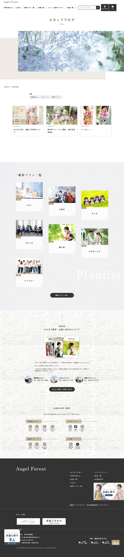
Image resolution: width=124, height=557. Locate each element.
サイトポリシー (81, 505)
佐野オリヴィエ (56, 97)
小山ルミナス (45, 97)
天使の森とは (8, 8)
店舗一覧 (41, 8)
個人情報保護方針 (93, 505)
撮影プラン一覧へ (62, 295)
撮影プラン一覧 (29, 8)
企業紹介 (72, 505)
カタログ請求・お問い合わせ (62, 389)
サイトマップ (103, 505)
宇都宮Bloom (34, 97)
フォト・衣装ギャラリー (56, 8)
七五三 (18, 8)
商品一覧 (71, 8)
